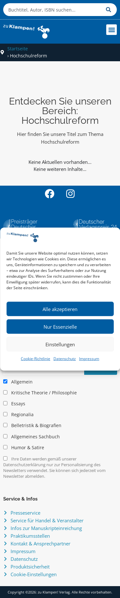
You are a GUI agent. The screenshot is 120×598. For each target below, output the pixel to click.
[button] (111, 29)
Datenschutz (64, 358)
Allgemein (18, 382)
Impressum (89, 358)
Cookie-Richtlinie (35, 358)
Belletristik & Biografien (32, 425)
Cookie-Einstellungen (34, 574)
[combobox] (53, 9)
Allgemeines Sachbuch (31, 437)
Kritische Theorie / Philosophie (40, 393)
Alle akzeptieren (60, 309)
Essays (14, 404)
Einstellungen (60, 344)
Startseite (17, 49)
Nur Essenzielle (60, 327)
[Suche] (110, 9)
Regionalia (18, 414)
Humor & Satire (23, 448)
